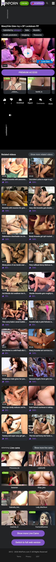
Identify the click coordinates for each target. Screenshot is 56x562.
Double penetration (10, 35)
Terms (19, 556)
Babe (27, 30)
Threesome (37, 35)
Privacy (28, 556)
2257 (37, 556)
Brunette (36, 30)
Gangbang (25, 35)
